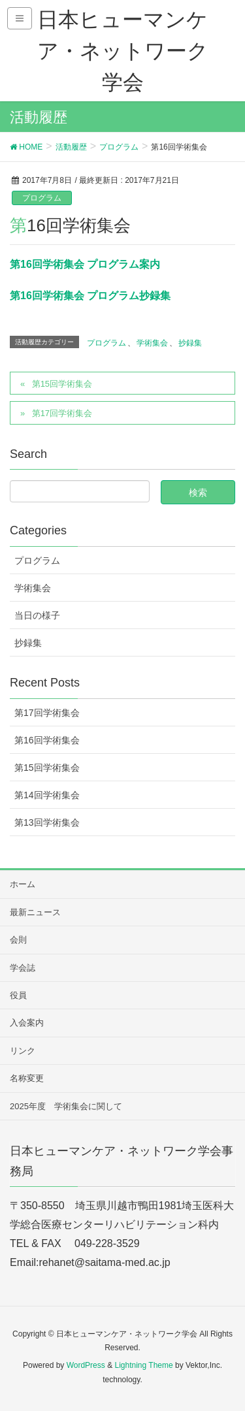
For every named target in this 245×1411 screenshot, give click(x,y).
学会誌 (22, 968)
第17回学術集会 (62, 413)
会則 (18, 940)
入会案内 (27, 1023)
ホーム (22, 884)
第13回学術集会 (47, 822)
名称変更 (27, 1078)
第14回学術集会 (47, 795)
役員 (18, 995)
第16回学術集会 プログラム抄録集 (90, 295)
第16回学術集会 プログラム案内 (85, 264)
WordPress (86, 1365)
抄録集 (190, 343)
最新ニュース (35, 912)
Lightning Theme (143, 1365)
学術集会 (152, 343)
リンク (22, 1051)
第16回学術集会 (47, 740)
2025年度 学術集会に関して (66, 1106)
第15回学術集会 (62, 384)
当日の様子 (37, 615)
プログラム (41, 198)
